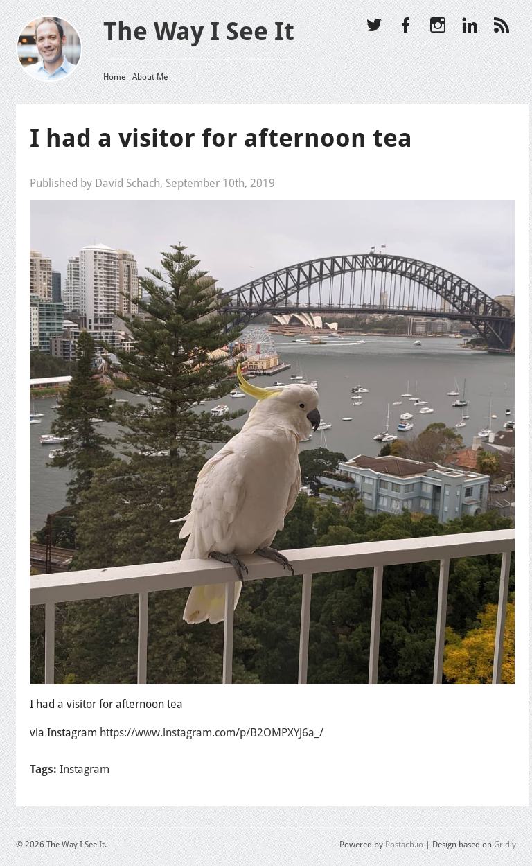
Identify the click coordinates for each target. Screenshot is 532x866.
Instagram (84, 769)
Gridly (505, 844)
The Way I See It (198, 31)
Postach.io (404, 844)
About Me (150, 77)
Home (114, 77)
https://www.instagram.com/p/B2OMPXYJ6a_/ (211, 732)
